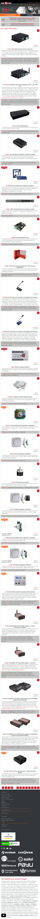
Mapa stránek (4, 813)
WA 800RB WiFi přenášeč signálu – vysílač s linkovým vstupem (20, 626)
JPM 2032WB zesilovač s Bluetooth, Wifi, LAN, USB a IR (20, 85)
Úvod (2, 28)
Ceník (2, 822)
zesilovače (28, 905)
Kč (33, 5)
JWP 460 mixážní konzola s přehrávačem (20, 592)
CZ (37, 5)
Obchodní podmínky (6, 818)
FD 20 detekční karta (20, 237)
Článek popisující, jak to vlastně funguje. (17, 24)
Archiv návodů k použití (7, 799)
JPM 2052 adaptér (20, 126)
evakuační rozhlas (14, 896)
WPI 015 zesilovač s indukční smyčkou (20, 185)
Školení (3, 801)
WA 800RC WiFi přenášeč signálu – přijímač (20, 663)
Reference (3, 802)
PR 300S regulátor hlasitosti (20, 509)
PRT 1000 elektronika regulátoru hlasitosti (20, 538)
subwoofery (12, 905)
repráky (24, 900)
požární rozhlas (23, 896)
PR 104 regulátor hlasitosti (20, 454)
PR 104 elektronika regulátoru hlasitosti (20, 425)
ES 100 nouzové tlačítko (20, 367)
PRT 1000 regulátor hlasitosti (20, 564)
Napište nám (4, 825)
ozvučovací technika (15, 897)
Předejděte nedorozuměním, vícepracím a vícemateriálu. (18, 19)
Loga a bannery (5, 807)
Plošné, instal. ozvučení (11, 28)
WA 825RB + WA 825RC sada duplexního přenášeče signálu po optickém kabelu (20, 734)
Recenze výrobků (5, 804)
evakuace (3, 896)
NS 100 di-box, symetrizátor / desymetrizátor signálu (20, 771)
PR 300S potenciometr (20, 482)
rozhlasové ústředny (20, 905)
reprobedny (17, 904)
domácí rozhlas (5, 897)
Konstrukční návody (6, 796)
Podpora (29, 2)
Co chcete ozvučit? (10, 15)
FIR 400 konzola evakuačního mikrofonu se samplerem (20, 266)
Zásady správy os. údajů (7, 820)
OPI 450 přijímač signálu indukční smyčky (20, 154)
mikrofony (29, 900)
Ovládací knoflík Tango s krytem (20, 397)
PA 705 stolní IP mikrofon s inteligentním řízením (20, 331)
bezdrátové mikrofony (13, 902)
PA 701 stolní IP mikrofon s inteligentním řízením (20, 297)
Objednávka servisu (6, 810)
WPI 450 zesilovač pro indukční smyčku (20, 209)
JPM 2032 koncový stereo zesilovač (20, 49)
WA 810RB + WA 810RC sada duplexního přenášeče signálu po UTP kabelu (20, 699)
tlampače (27, 904)
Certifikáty (4, 805)
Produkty (30, 15)
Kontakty (36, 2)
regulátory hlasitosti (23, 915)
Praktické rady (5, 797)
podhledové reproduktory (29, 902)
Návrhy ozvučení (5, 794)
